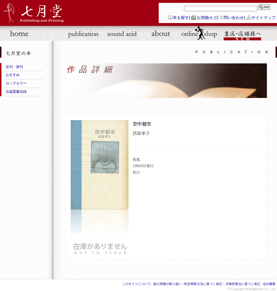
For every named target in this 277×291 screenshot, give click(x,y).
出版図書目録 (16, 92)
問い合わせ (234, 17)
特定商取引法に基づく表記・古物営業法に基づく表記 (222, 284)
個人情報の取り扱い (167, 284)
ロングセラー (16, 83)
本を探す (181, 17)
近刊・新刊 (14, 67)
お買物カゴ (207, 17)
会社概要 (269, 284)
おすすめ (13, 75)
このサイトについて (136, 284)
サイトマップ (263, 17)
